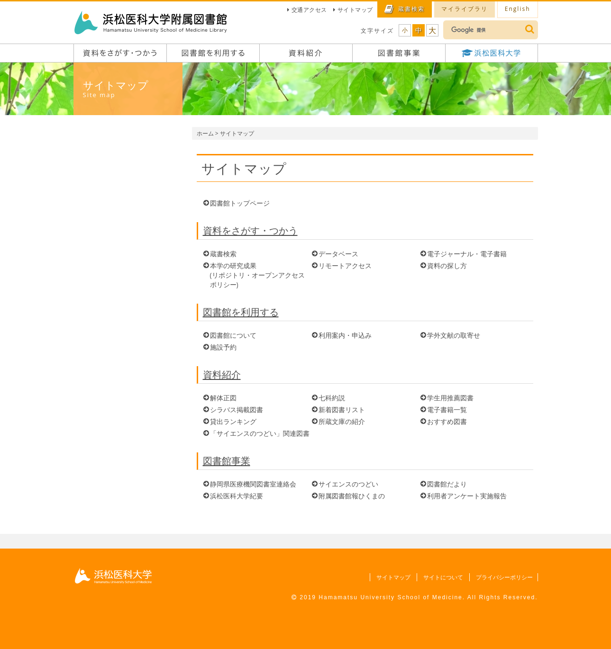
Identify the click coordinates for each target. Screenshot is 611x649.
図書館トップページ (240, 202)
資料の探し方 (447, 265)
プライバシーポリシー (503, 577)
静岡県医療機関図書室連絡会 (253, 483)
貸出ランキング (233, 421)
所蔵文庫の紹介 (342, 421)
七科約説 (332, 397)
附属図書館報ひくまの (352, 495)
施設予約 (223, 347)
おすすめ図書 (447, 421)
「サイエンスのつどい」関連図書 (260, 433)
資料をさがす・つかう (250, 230)
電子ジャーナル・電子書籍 (467, 253)
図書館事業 (226, 460)
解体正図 (223, 397)
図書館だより (447, 483)
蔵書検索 (223, 253)
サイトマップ (355, 10)
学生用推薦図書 (450, 397)
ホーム (205, 133)
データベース (338, 253)
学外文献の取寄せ (453, 335)
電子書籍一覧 (447, 409)
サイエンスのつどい (348, 483)
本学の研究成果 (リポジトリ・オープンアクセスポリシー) (257, 275)
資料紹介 (222, 374)
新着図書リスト (342, 409)
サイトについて (441, 577)
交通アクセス (309, 10)
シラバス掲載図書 (236, 409)
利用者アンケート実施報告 (467, 495)
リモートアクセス (345, 265)
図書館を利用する (241, 312)
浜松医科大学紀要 (236, 495)
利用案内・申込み (345, 335)
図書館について (233, 335)
